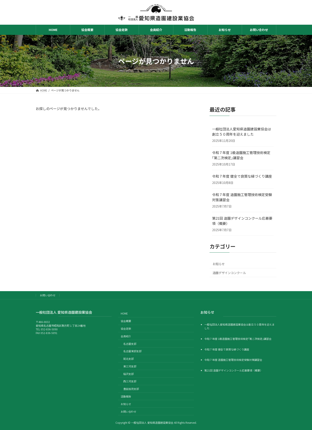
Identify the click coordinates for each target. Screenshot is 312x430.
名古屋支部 (129, 343)
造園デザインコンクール (229, 273)
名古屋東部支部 (132, 351)
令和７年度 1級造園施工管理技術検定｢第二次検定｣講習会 (241, 155)
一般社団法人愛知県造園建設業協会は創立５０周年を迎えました (241, 131)
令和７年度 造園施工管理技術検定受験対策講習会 (242, 197)
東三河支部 (129, 366)
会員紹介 (126, 336)
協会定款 (126, 328)
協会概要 (126, 321)
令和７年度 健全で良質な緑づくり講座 (242, 176)
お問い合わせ (47, 295)
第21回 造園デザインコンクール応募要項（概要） (242, 221)
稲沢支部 (128, 373)
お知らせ (219, 264)
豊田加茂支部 (131, 389)
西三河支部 (129, 381)
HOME (124, 313)
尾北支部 (128, 358)
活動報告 (126, 396)
